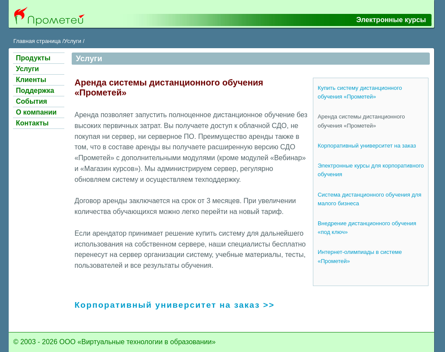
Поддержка (35, 90)
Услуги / (74, 41)
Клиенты (31, 79)
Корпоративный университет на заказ (367, 145)
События (31, 101)
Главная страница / (38, 41)
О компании (36, 112)
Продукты (33, 58)
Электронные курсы (391, 19)
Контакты (32, 123)
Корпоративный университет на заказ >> (174, 304)
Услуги (27, 68)
